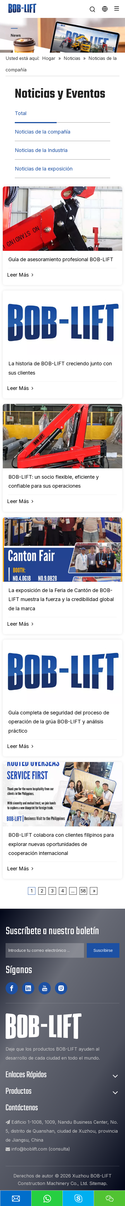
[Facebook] (12, 988)
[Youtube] (45, 988)
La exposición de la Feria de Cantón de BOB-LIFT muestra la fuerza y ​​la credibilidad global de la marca (61, 599)
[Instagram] (61, 988)
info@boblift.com (29, 1149)
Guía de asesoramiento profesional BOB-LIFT (60, 259)
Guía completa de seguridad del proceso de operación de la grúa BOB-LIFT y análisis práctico (58, 722)
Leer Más (20, 274)
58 (83, 891)
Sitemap (97, 1183)
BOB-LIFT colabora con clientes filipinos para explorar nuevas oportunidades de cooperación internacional (61, 844)
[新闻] (62, 35)
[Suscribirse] (103, 950)
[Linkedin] (28, 988)
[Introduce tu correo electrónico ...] (45, 950)
